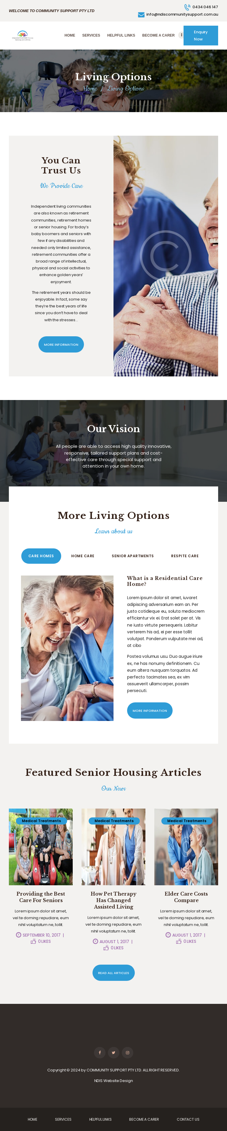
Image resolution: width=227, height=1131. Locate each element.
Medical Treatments (41, 820)
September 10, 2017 (42, 935)
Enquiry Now (201, 35)
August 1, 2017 (114, 942)
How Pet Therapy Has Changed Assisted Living (114, 900)
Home (90, 88)
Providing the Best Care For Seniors (41, 897)
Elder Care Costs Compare (186, 897)
